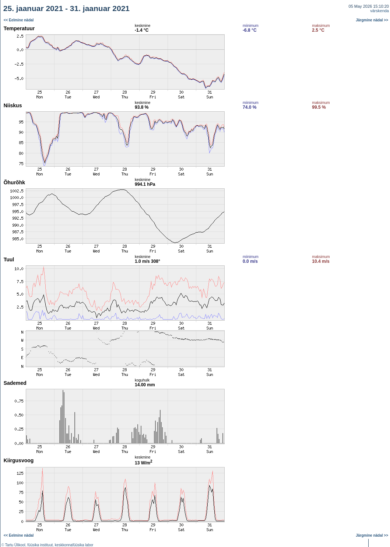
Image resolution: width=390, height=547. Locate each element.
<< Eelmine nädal (19, 20)
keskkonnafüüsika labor (74, 545)
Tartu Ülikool (15, 545)
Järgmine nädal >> (372, 20)
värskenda (379, 10)
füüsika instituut (40, 545)
